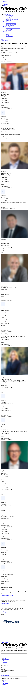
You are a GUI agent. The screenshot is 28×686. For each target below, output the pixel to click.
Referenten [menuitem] (8, 18)
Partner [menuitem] (4, 1)
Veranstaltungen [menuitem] (6, 14)
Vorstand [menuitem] (8, 33)
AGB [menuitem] (4, 658)
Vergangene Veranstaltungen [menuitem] (12, 16)
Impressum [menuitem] (5, 660)
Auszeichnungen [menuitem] (9, 36)
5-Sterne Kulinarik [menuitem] (10, 25)
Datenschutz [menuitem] (6, 659)
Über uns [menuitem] (5, 31)
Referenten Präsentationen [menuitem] (12, 19)
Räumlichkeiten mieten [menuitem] (11, 23)
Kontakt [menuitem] (5, 5)
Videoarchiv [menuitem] (6, 4)
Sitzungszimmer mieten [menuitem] (11, 24)
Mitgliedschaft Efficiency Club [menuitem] (13, 28)
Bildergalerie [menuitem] (9, 20)
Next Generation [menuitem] (9, 29)
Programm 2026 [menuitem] (9, 15)
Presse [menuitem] (4, 3)
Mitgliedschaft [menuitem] (6, 26)
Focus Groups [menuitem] (9, 30)
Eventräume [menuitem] (6, 21)
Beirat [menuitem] (7, 34)
